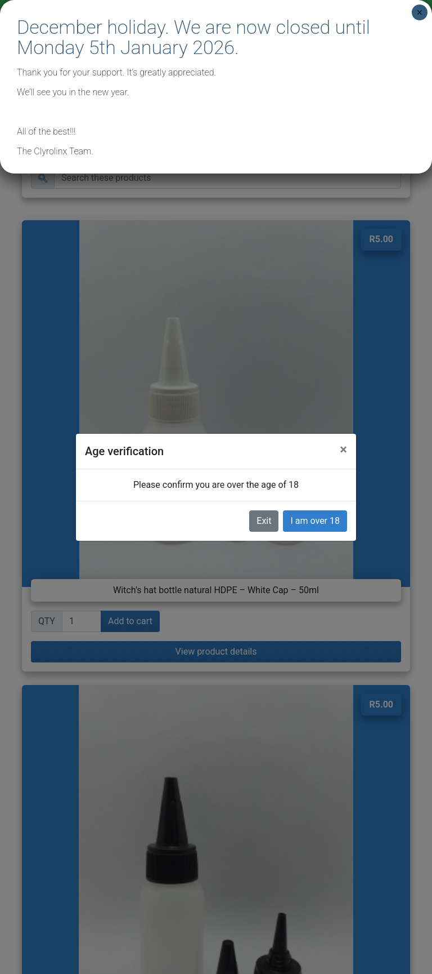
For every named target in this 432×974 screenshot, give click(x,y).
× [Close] (419, 12)
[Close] (343, 449)
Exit (263, 520)
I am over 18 (315, 520)
